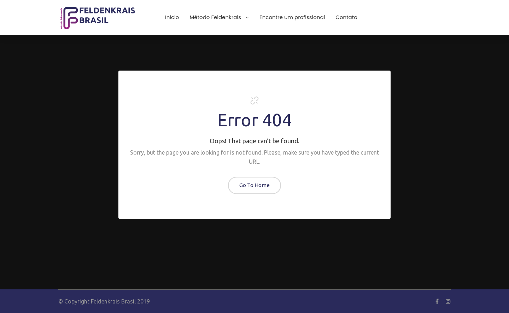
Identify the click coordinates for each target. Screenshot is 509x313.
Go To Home (254, 185)
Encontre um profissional (292, 17)
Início (172, 17)
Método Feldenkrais (219, 17)
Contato (346, 17)
